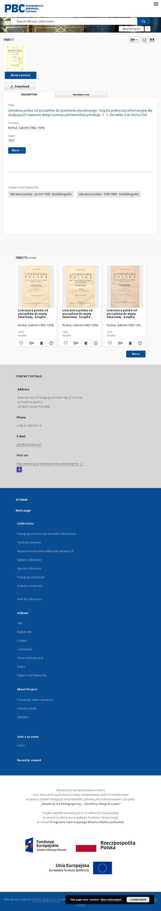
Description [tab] (29, 94)
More (136, 354)
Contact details (27, 708)
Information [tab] (81, 94)
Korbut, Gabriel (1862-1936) (26, 128)
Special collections (29, 568)
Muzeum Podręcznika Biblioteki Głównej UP (45, 551)
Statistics (22, 717)
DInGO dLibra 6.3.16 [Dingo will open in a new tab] (46, 899)
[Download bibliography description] (31, 343)
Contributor (25, 649)
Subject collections (29, 560)
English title (24, 632)
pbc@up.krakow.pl (29, 444)
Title (20, 623)
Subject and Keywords (31, 675)
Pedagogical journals (31, 577)
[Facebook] (19, 470)
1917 (11, 140)
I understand (138, 899)
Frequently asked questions (35, 700)
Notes (21, 667)
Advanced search (131, 28)
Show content (21, 75)
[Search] (144, 21)
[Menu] (156, 3)
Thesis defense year (30, 658)
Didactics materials (29, 586)
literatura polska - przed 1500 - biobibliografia (41, 194)
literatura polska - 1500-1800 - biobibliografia (109, 194)
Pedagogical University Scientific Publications (46, 534)
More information (111, 899)
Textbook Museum (29, 542)
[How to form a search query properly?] (148, 29)
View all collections (29, 599)
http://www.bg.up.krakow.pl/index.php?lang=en (50, 464)
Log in (21, 745)
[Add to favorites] (144, 40)
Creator (22, 641)
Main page (23, 510)
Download (18, 86)
